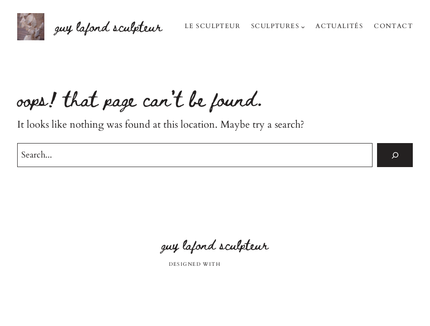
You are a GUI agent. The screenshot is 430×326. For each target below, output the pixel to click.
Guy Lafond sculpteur (108, 26)
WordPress (242, 264)
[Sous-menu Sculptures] (303, 27)
